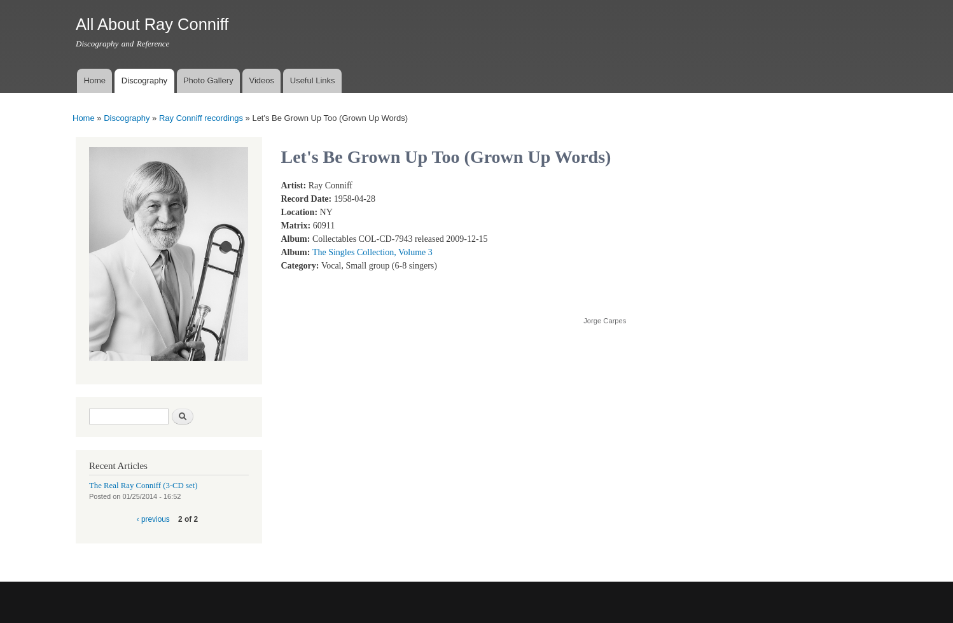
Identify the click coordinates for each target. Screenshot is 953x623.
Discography (144, 80)
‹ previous (153, 519)
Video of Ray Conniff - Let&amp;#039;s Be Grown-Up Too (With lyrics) (685, 241)
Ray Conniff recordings (201, 118)
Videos (261, 80)
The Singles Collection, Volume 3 (372, 252)
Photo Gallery (208, 80)
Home (94, 80)
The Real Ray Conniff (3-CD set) (143, 485)
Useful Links (312, 80)
